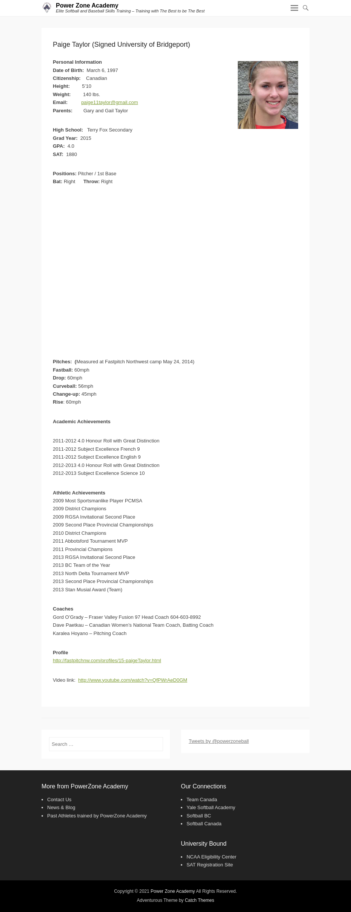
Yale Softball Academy (210, 807)
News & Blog (61, 807)
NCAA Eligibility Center (211, 857)
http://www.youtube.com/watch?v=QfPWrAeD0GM (132, 680)
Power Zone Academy (87, 5)
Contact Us (59, 799)
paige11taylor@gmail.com (109, 102)
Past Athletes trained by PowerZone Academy (97, 816)
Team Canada (201, 799)
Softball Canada (204, 823)
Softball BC (198, 816)
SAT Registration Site (209, 865)
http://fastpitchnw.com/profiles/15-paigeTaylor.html (107, 660)
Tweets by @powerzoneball (219, 741)
